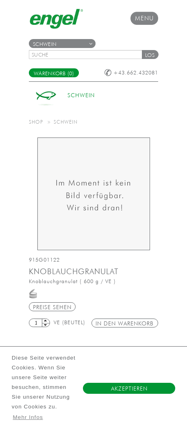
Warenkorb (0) (54, 73)
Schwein (62, 44)
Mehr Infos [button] (28, 417)
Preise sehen (52, 307)
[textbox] (88, 54)
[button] (150, 54)
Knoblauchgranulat (73, 271)
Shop (36, 121)
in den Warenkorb (125, 323)
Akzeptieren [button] (129, 388)
